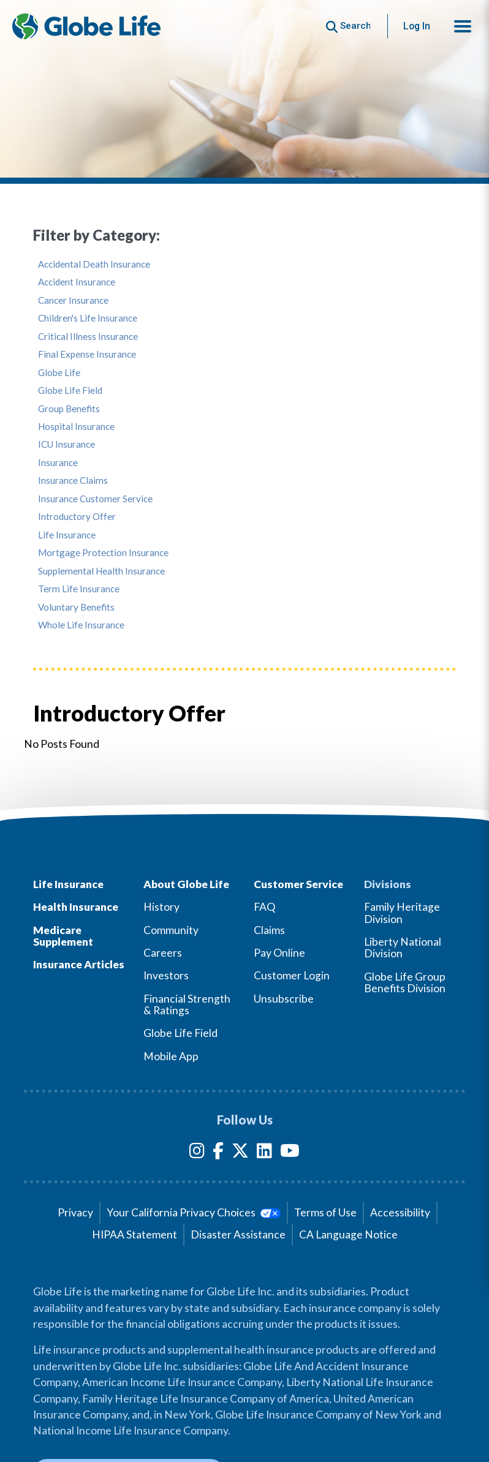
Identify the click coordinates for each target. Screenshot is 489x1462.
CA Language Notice (348, 1234)
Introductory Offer (77, 516)
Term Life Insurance (78, 589)
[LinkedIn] (264, 1153)
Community (171, 930)
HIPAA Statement (134, 1234)
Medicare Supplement (63, 936)
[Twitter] (240, 1153)
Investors (166, 975)
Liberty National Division (402, 947)
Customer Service (298, 884)
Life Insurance (67, 535)
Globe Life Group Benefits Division (404, 982)
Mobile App (171, 1056)
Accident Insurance (76, 282)
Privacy (75, 1212)
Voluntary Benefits (76, 607)
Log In (416, 26)
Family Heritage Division (402, 912)
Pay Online (279, 952)
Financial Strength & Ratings (186, 1004)
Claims (269, 930)
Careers (162, 952)
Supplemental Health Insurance (101, 571)
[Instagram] (197, 1153)
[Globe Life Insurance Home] (86, 26)
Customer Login (292, 975)
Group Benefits (69, 409)
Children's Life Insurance (87, 318)
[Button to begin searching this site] (348, 26)
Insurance (58, 463)
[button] (463, 26)
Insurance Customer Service (95, 499)
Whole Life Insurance (81, 625)
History (161, 906)
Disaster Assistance (238, 1234)
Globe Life (59, 372)
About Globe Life (186, 884)
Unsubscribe (284, 998)
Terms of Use (325, 1212)
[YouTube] (290, 1153)
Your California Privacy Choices (193, 1212)
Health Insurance (75, 906)
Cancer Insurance (73, 300)
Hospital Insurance (76, 426)
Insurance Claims (73, 480)
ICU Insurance (66, 444)
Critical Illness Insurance (88, 336)
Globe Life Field (70, 390)
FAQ (264, 906)
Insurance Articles (78, 964)
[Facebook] (218, 1153)
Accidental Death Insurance (94, 264)
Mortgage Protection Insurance (103, 553)
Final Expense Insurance (87, 354)
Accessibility (400, 1212)
